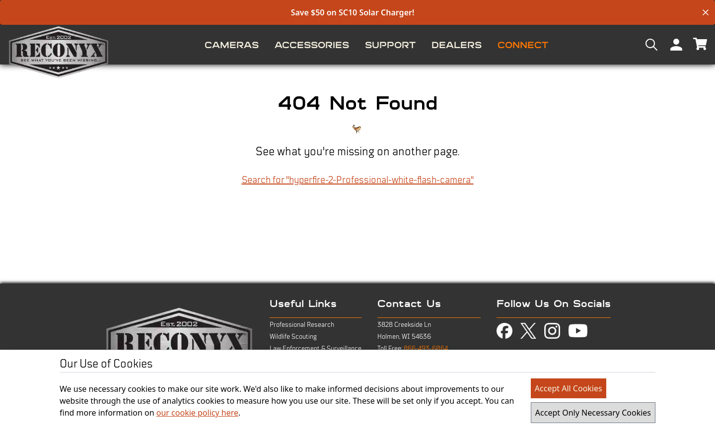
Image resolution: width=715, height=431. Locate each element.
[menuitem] (232, 44)
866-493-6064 (426, 349)
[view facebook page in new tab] (504, 331)
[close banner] (706, 12)
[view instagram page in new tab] (552, 331)
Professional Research (302, 325)
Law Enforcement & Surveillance (315, 349)
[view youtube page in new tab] (578, 331)
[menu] (357, 44)
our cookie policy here (197, 412)
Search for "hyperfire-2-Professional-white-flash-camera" (358, 180)
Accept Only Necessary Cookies (593, 412)
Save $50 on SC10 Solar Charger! (353, 12)
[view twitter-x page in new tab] (528, 331)
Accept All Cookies (568, 388)
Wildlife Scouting (293, 337)
